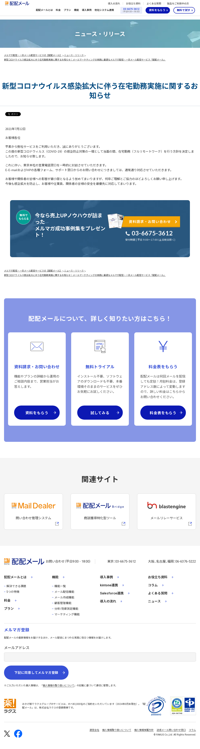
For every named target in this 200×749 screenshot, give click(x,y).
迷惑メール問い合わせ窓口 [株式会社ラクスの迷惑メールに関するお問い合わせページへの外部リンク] (171, 730)
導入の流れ (114, 3)
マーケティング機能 (67, 614)
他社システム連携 (104, 10)
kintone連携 (109, 585)
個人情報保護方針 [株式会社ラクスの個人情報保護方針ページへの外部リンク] (144, 730)
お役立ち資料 (133, 3)
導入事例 (87, 10)
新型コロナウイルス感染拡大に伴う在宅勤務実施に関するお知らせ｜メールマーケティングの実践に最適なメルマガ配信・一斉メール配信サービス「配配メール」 (85, 59)
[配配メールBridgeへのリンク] (100, 511)
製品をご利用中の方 (178, 3)
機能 (76, 10)
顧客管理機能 (62, 603)
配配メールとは (44, 10)
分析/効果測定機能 (66, 608)
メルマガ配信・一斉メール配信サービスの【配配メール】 (33, 55)
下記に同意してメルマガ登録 (36, 673)
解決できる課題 (16, 586)
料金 (58, 10)
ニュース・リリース (74, 55)
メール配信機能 (64, 591)
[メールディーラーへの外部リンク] (33, 511)
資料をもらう (157, 10)
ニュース (154, 601)
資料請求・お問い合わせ (150, 221)
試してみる (100, 412)
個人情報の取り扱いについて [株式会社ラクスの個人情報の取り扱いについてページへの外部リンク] (58, 685)
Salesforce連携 (112, 593)
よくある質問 (154, 3)
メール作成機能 (64, 597)
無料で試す (184, 10)
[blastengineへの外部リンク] (166, 511)
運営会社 (94, 730)
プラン (67, 10)
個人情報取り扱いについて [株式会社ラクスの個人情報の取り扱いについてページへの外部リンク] (116, 730)
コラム (153, 585)
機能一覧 (60, 586)
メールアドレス (16, 648)
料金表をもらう (163, 412)
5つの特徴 (12, 591)
